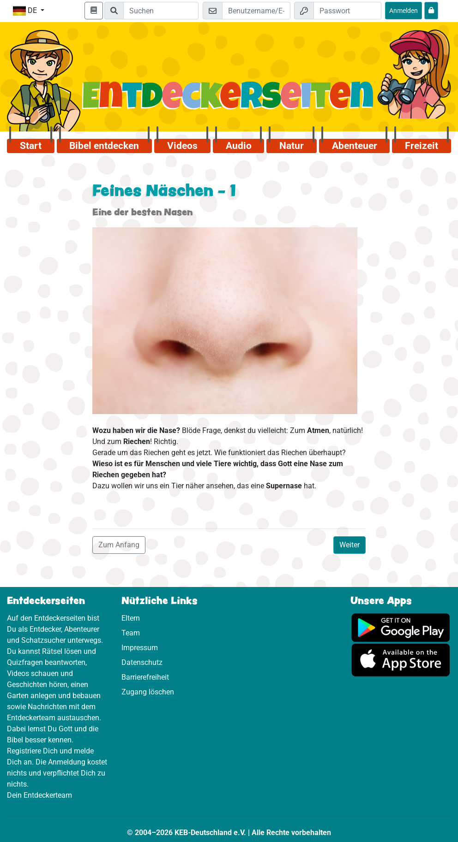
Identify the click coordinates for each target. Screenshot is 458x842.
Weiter (349, 544)
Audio (239, 145)
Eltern (130, 618)
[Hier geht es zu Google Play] (400, 627)
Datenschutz (142, 662)
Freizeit (421, 145)
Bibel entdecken (104, 145)
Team (130, 633)
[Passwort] (347, 10)
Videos (182, 145)
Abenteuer (354, 145)
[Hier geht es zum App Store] (400, 659)
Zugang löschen (147, 692)
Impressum (139, 647)
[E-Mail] (256, 10)
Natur (291, 145)
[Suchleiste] (161, 10)
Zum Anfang (118, 544)
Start (31, 145)
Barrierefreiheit (145, 677)
